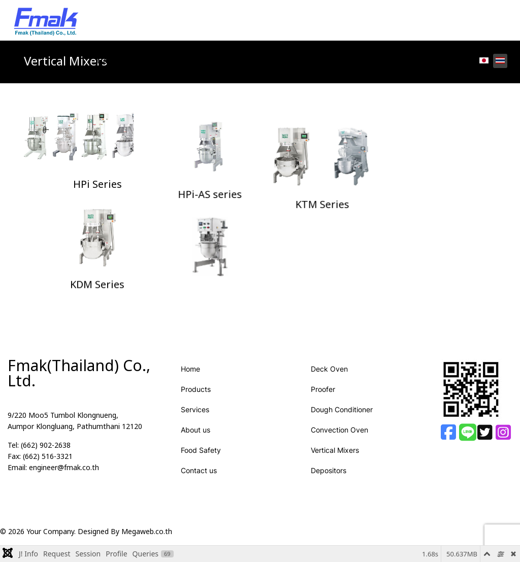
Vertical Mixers (335, 458)
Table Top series (260, 285)
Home (108, 61)
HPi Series (97, 184)
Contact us (441, 61)
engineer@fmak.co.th (64, 476)
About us (195, 438)
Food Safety (303, 61)
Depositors (328, 478)
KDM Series (97, 285)
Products (153, 61)
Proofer (323, 397)
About (254, 61)
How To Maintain (373, 61)
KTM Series (422, 184)
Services (212, 61)
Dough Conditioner (342, 417)
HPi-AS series (260, 184)
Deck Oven (329, 377)
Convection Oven (339, 438)
